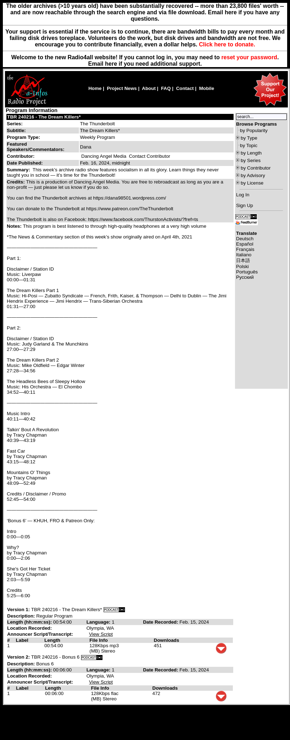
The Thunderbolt (97, 123)
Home (94, 88)
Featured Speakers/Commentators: (35, 146)
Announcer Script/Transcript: (40, 634)
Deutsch (245, 238)
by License (252, 183)
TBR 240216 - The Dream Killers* (44, 117)
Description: (21, 616)
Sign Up (244, 205)
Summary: (19, 169)
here (111, 64)
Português (247, 272)
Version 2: (18, 657)
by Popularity (254, 130)
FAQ (166, 88)
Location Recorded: (29, 628)
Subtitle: (16, 130)
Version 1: (18, 609)
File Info (98, 640)
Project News (122, 88)
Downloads (166, 640)
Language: (99, 622)
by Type (249, 138)
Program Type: (23, 137)
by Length (251, 153)
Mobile (206, 88)
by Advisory (253, 175)
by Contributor (256, 168)
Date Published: (25, 163)
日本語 (243, 260)
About (149, 88)
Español (244, 244)
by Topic (249, 145)
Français (245, 249)
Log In (242, 194)
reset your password (249, 57)
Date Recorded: (161, 622)
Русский (245, 277)
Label (22, 640)
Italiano (243, 254)
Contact (185, 88)
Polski (242, 266)
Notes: (15, 226)
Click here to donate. (227, 44)
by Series (251, 160)
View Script (100, 634)
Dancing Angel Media (103, 156)
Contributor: (21, 156)
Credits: (16, 182)
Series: (14, 123)
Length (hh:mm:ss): (30, 622)
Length (52, 640)
